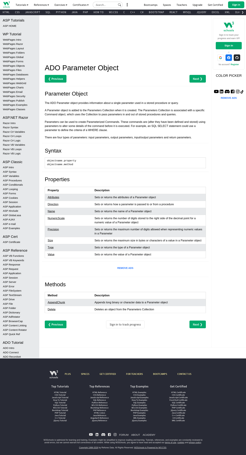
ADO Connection (12, 313)
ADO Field (9, 322)
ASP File (8, 216)
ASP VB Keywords (13, 172)
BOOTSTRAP (156, 12)
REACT (173, 12)
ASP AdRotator (11, 229)
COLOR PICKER (229, 75)
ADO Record (10, 335)
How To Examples (139, 400)
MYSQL (187, 12)
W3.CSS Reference (100, 405)
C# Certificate (178, 418)
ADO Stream (10, 343)
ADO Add (8, 286)
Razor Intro (9, 35)
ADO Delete (10, 295)
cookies (180, 442)
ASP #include (10, 123)
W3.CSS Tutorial (60, 407)
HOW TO (98, 12)
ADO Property (11, 330)
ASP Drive (9, 211)
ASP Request (10, 181)
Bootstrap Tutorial (60, 410)
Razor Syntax (10, 39)
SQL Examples (139, 402)
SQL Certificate (178, 402)
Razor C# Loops (12, 48)
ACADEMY (149, 434)
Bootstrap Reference (99, 407)
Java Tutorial (60, 415)
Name (51, 211)
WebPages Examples (15, 17)
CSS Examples (139, 395)
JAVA (75, 12)
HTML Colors (99, 412)
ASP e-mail (9, 136)
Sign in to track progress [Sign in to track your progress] (125, 324)
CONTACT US (184, 373)
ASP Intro (8, 79)
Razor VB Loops (12, 61)
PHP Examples (139, 412)
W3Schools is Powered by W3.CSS (150, 447)
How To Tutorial (60, 400)
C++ (132, 12)
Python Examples (139, 405)
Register (235, 64)
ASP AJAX (9, 131)
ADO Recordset (12, 269)
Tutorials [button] (22, 4)
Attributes (53, 197)
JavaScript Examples (139, 397)
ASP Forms (9, 105)
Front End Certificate (178, 400)
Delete (52, 309)
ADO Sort (8, 282)
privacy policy (195, 442)
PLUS (68, 373)
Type (51, 247)
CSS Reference (99, 395)
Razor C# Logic (11, 52)
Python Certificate (178, 405)
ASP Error (8, 198)
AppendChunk (56, 302)
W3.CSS (113, 12)
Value (51, 254)
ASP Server (9, 194)
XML (227, 12)
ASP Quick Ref (11, 246)
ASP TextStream (12, 207)
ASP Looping (10, 101)
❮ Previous (55, 79)
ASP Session (10, 114)
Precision (53, 229)
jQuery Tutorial (60, 420)
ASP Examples (11, 140)
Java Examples (139, 415)
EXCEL (216, 12)
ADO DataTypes (12, 348)
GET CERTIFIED (108, 373)
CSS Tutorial (60, 395)
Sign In (228, 45)
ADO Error (9, 317)
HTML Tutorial (60, 392)
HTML (6, 12)
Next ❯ (197, 79)
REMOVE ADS (125, 268)
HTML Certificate (178, 392)
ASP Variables (11, 88)
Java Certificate (178, 412)
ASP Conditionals (13, 97)
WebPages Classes (14, 21)
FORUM (123, 434)
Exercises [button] (60, 4)
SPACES (85, 373)
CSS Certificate (178, 395)
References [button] (41, 4)
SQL (48, 12)
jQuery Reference (99, 420)
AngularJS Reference (100, 418)
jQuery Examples (139, 420)
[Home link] (6, 4)
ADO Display (10, 273)
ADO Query (9, 277)
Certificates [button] (81, 4)
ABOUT (135, 434)
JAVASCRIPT (32, 12)
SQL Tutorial (60, 402)
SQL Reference (99, 400)
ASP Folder (9, 220)
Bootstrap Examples (139, 410)
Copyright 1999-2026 (88, 447)
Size (50, 240)
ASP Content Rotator (15, 242)
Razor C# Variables (14, 44)
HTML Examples (139, 392)
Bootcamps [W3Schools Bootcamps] (151, 4)
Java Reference (99, 415)
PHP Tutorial (60, 412)
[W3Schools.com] (54, 376)
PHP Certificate (178, 407)
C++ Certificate (178, 415)
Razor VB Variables (14, 57)
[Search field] (108, 5)
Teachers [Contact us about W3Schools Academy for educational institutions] (181, 4)
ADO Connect (11, 264)
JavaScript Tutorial (60, 397)
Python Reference (99, 402)
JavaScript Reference (99, 397)
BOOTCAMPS (160, 373)
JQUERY (201, 12)
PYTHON (61, 12)
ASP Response (11, 176)
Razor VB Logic (12, 65)
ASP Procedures (12, 92)
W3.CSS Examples (139, 407)
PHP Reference (99, 410)
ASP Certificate (11, 154)
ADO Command (12, 308)
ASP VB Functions (13, 168)
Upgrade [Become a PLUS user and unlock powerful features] (197, 4)
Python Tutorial (60, 405)
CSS (17, 12)
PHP (85, 12)
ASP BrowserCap (13, 233)
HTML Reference (99, 392)
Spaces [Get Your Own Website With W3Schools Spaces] (167, 4)
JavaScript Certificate (178, 397)
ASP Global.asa (12, 127)
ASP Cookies (10, 110)
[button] (119, 5)
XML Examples (139, 418)
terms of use (170, 442)
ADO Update (10, 290)
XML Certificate (178, 420)
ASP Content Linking (14, 237)
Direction (53, 204)
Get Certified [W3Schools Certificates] (215, 4)
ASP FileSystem (12, 202)
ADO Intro (8, 260)
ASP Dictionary (11, 224)
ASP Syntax (10, 84)
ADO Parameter (12, 326)
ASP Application (12, 118)
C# (142, 12)
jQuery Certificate (178, 410)
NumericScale (56, 218)
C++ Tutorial (60, 418)
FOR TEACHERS (134, 373)
